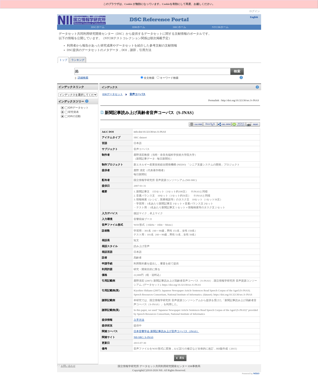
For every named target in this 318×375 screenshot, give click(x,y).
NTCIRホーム (220, 27)
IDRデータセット (77, 107)
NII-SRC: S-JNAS (143, 337)
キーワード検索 (167, 77)
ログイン (254, 11)
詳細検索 (81, 77)
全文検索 (147, 77)
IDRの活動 (73, 116)
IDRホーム (138, 27)
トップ (63, 59)
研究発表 (72, 111)
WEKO (256, 374)
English (254, 17)
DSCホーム (97, 27)
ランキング (77, 59)
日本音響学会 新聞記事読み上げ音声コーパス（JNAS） (166, 331)
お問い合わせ (68, 366)
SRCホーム (179, 27)
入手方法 (139, 319)
